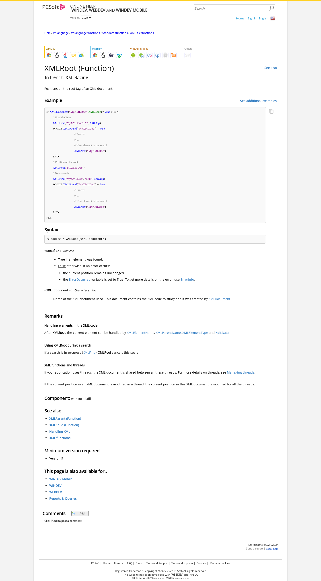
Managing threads (240, 372)
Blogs (139, 563)
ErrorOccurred (80, 279)
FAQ (129, 563)
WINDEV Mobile (60, 479)
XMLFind (89, 352)
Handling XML (59, 431)
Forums (118, 563)
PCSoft (95, 563)
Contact (201, 563)
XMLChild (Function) (64, 425)
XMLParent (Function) (65, 418)
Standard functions (115, 33)
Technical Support (157, 563)
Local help (272, 549)
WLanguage (61, 33)
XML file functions (142, 33)
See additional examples (258, 100)
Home (240, 18)
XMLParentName (168, 332)
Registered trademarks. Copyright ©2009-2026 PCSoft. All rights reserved (160, 571)
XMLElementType (195, 332)
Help (47, 33)
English (263, 18)
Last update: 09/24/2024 (263, 545)
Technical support (182, 563)
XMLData (222, 332)
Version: (75, 18)
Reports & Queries (63, 498)
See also (270, 68)
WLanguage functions (85, 33)
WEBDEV (55, 492)
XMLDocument (219, 299)
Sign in (252, 18)
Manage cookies (220, 563)
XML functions (59, 438)
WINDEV (55, 485)
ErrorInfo (187, 279)
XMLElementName (140, 332)
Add (78, 513)
